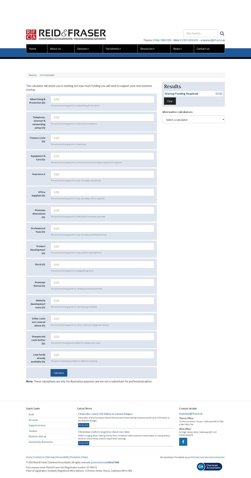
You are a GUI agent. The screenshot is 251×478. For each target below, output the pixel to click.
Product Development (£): (37, 249)
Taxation (33, 431)
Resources (147, 23)
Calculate (59, 373)
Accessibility (62, 457)
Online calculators (47, 75)
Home (32, 23)
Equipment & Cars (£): (38, 157)
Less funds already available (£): (38, 358)
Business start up (37, 436)
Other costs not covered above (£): (38, 322)
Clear (170, 101)
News (177, 23)
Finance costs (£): (37, 139)
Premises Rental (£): (39, 284)
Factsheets (113, 23)
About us (55, 23)
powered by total (105, 462)
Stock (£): (40, 264)
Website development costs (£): (38, 304)
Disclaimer (75, 457)
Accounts (33, 420)
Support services (37, 425)
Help (84, 457)
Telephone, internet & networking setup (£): (38, 122)
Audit (31, 414)
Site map (50, 457)
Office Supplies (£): (38, 193)
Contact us (203, 23)
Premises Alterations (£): (39, 213)
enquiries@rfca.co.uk (213, 14)
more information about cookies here (209, 457)
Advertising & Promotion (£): (37, 100)
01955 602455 (189, 14)
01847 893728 (162, 14)
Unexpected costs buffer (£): (38, 340)
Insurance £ (38, 174)
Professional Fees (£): (38, 230)
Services (83, 23)
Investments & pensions (41, 442)
